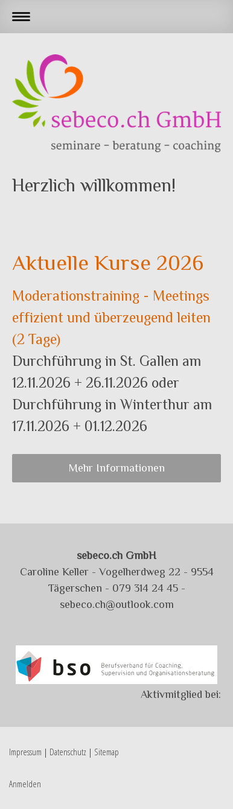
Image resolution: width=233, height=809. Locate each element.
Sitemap (106, 752)
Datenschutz (67, 752)
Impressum (25, 752)
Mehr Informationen (117, 468)
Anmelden (25, 784)
